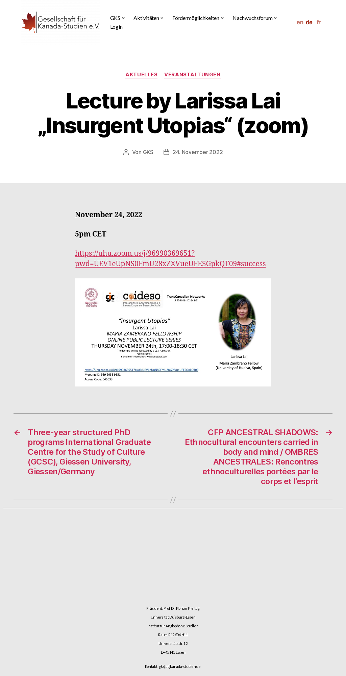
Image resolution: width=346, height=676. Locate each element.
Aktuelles (141, 75)
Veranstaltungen (192, 75)
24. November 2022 (198, 152)
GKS (148, 152)
